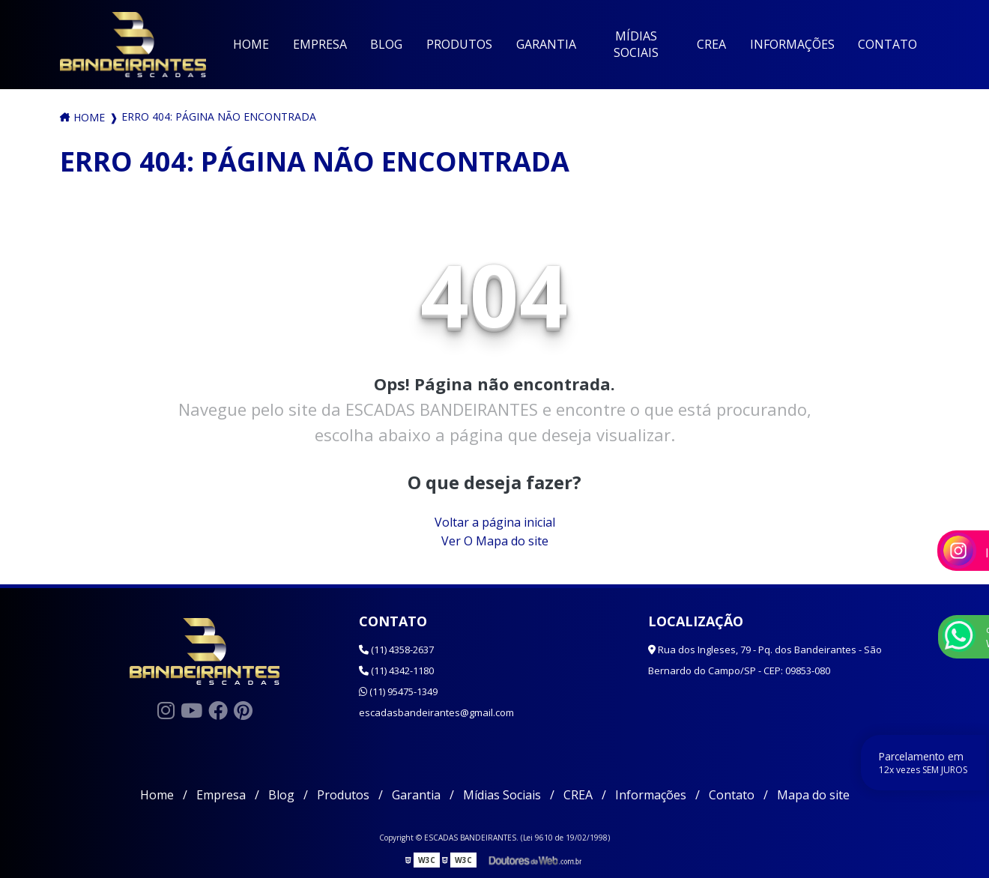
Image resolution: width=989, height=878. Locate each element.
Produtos (459, 44)
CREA (711, 44)
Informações (792, 44)
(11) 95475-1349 (398, 691)
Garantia (546, 44)
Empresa (320, 44)
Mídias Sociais (636, 44)
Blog (386, 44)
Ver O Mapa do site (494, 541)
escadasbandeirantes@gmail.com (436, 712)
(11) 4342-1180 (396, 670)
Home (251, 44)
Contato (887, 44)
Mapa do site (813, 795)
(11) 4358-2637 (396, 649)
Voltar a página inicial (495, 522)
